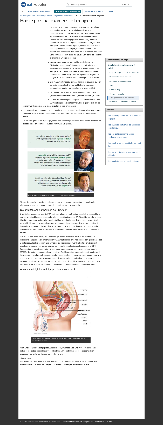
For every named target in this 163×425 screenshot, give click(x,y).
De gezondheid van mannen (64, 16)
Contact (97, 422)
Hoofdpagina (25, 16)
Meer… (111, 11)
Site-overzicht (106, 422)
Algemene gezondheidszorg (120, 81)
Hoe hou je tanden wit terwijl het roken (123, 161)
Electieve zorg (114, 90)
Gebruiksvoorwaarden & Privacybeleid (77, 422)
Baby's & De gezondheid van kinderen (123, 72)
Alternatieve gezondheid (39, 11)
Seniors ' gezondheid (117, 94)
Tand (111, 85)
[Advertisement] (34, 64)
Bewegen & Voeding (94, 11)
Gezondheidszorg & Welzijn (67, 11)
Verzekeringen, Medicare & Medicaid (123, 102)
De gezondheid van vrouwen (120, 77)
